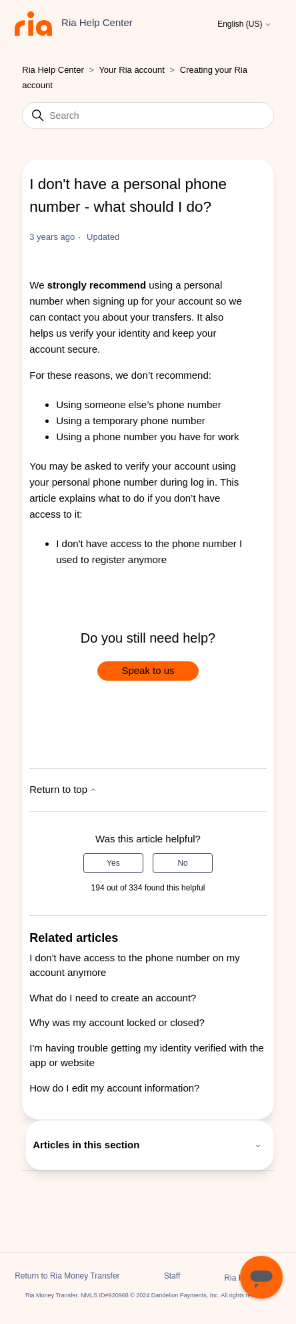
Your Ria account (133, 70)
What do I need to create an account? (112, 997)
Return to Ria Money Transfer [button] (67, 1276)
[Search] (147, 115)
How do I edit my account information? (114, 1088)
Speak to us (147, 670)
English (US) (244, 24)
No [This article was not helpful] (182, 863)
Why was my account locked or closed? (117, 1022)
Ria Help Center (53, 70)
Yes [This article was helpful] (113, 863)
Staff (172, 1276)
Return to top (63, 789)
